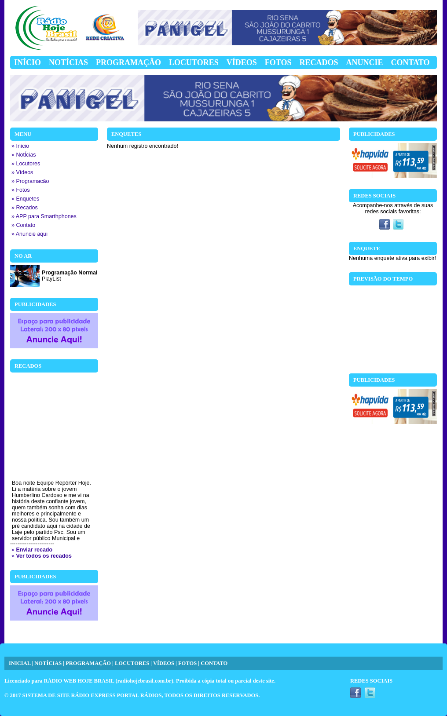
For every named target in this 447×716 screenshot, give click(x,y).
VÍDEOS (163, 663)
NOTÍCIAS (48, 663)
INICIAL (19, 663)
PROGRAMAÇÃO (88, 663)
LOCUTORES (132, 663)
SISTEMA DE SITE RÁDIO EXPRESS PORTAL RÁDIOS (92, 695)
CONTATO (214, 663)
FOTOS (187, 663)
